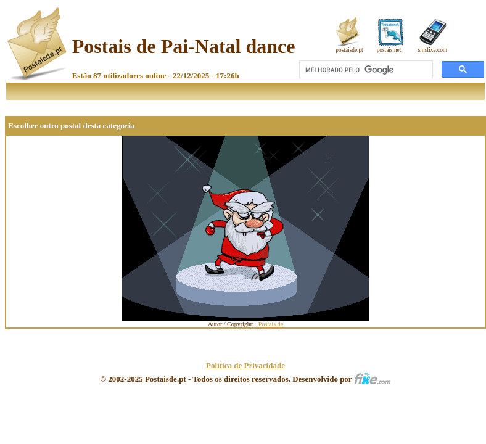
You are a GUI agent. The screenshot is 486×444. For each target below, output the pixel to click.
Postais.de (270, 324)
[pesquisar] (364, 69)
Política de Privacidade (245, 365)
